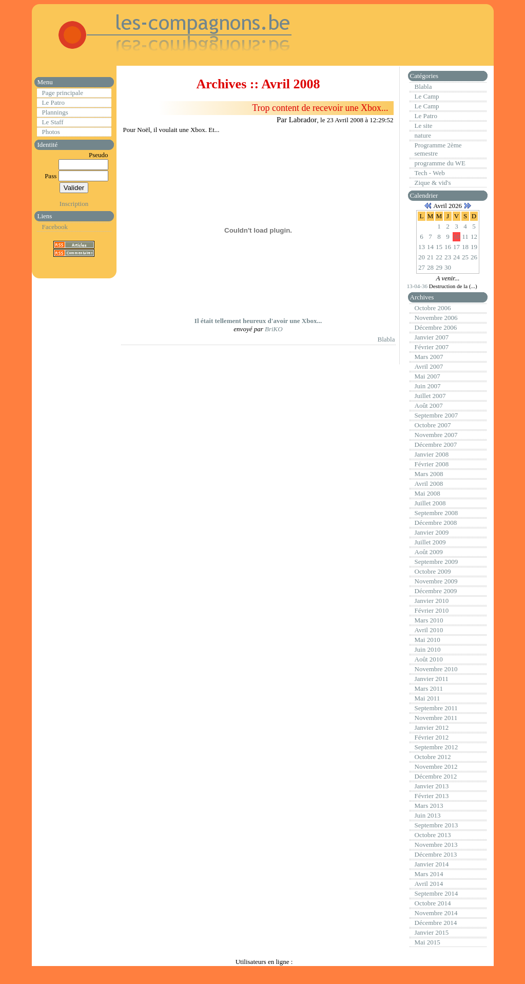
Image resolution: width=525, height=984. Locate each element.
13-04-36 (418, 286)
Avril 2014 (429, 883)
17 (456, 247)
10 (456, 236)
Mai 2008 (427, 493)
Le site (424, 125)
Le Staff (53, 122)
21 (430, 257)
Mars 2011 (429, 688)
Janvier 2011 (432, 679)
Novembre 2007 (436, 435)
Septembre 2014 (436, 893)
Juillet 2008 (430, 503)
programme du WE (440, 163)
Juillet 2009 (430, 542)
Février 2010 (432, 610)
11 (465, 236)
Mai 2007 (427, 376)
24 (456, 257)
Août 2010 (429, 659)
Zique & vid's (433, 182)
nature (423, 135)
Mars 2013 (429, 805)
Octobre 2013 (433, 835)
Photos (51, 132)
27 (421, 267)
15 (439, 247)
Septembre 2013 (436, 825)
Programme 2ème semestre (438, 149)
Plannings (55, 112)
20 (421, 257)
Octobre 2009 (433, 571)
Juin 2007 (428, 386)
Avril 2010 (429, 630)
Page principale (63, 93)
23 (447, 257)
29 (439, 267)
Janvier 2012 (432, 727)
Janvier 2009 (432, 532)
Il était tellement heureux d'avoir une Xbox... (258, 321)
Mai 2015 (427, 942)
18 (465, 247)
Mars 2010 (429, 620)
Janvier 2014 (432, 864)
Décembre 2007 (436, 444)
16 (447, 247)
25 (465, 257)
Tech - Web (430, 173)
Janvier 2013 (432, 786)
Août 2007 (429, 405)
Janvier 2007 (432, 337)
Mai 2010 (427, 640)
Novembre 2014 (436, 913)
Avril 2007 (429, 366)
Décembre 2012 (436, 776)
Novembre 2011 (436, 718)
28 (430, 267)
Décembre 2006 (436, 327)
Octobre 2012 (433, 757)
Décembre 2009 (436, 591)
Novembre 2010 (436, 669)
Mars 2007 (429, 357)
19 (474, 247)
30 (447, 267)
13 (421, 247)
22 (439, 257)
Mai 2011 (427, 698)
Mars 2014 (429, 874)
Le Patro (53, 102)
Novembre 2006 (436, 317)
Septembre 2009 (436, 561)
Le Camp (427, 96)
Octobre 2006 (433, 308)
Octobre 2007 (433, 425)
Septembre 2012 (436, 747)
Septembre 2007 (436, 415)
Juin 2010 (428, 649)
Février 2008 (432, 464)
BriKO (274, 329)
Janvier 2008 (432, 454)
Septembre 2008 (436, 513)
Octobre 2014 (433, 903)
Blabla (386, 339)
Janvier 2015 (432, 932)
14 (430, 247)
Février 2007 (432, 347)
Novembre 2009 (436, 581)
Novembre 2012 (436, 766)
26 (474, 257)
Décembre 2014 (436, 922)
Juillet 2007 (430, 396)
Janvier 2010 (432, 600)
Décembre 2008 (436, 522)
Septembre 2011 (436, 708)
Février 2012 (432, 737)
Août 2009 (429, 552)
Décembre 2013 (436, 854)
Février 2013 (432, 796)
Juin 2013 (428, 815)
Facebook (55, 227)
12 (474, 236)
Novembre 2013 (436, 844)
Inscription (74, 203)
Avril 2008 (429, 483)
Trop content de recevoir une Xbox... (320, 108)
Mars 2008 (429, 474)
